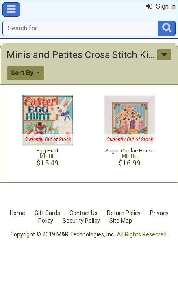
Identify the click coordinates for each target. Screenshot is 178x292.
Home (17, 213)
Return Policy (124, 213)
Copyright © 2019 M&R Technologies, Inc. (62, 234)
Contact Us (83, 213)
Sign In (161, 6)
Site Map (120, 220)
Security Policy (81, 220)
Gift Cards (47, 213)
